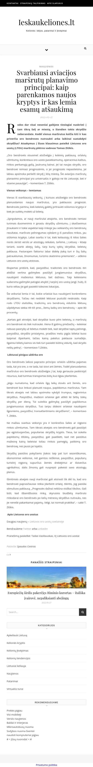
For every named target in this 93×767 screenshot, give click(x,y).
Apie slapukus (55, 3)
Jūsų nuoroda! (19, 739)
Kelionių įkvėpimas (17, 650)
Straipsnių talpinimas (33, 3)
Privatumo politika (46, 764)
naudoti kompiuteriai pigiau (23, 735)
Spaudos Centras (26, 546)
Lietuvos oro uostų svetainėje (47, 521)
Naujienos (46, 66)
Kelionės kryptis (16, 642)
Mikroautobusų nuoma (20, 726)
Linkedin (43, 528)
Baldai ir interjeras (17, 722)
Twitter (27, 528)
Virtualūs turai (15, 688)
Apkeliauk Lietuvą (17, 635)
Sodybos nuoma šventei (21, 731)
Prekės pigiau (14, 710)
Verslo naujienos (16, 718)
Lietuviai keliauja (16, 666)
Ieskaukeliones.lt (46, 22)
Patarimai (12, 681)
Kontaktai (13, 3)
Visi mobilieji (14, 714)
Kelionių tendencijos (18, 658)
